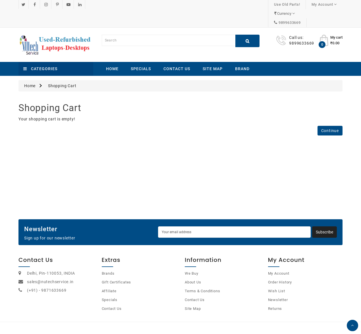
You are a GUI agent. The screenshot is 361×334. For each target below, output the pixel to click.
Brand (242, 50)
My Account (278, 255)
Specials (141, 50)
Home (112, 50)
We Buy (191, 255)
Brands (108, 255)
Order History (280, 264)
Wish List (276, 273)
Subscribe (324, 214)
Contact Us (176, 50)
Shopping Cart (62, 67)
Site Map (213, 50)
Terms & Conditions (202, 273)
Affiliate (109, 273)
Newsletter (278, 281)
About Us (193, 264)
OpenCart (173, 322)
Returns (275, 290)
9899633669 (325, 4)
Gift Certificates (116, 264)
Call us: (296, 19)
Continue (330, 112)
